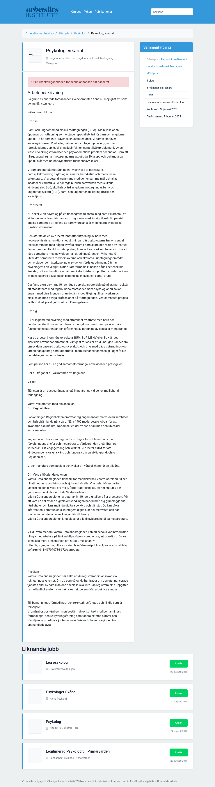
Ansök (178, 663)
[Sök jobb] (172, 11)
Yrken (88, 11)
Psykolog (53, 721)
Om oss (76, 11)
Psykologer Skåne (60, 692)
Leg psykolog (57, 662)
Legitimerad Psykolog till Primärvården (78, 751)
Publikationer (103, 11)
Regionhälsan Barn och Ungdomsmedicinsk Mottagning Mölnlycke (167, 66)
